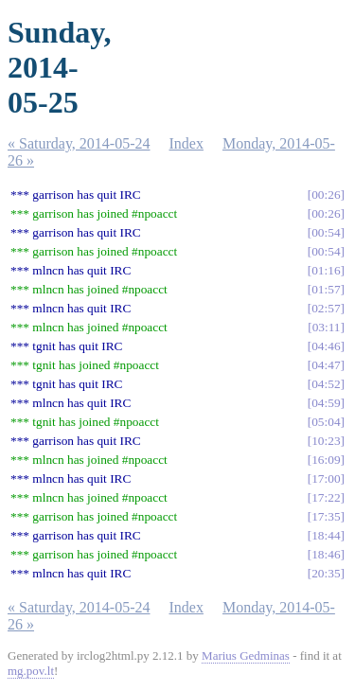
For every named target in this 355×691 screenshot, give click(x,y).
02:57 (325, 308)
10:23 (325, 441)
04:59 (325, 403)
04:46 (325, 346)
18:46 (325, 554)
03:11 (326, 327)
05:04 (325, 422)
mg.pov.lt (31, 671)
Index (186, 143)
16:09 (325, 459)
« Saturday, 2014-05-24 (79, 143)
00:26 (325, 194)
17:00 (325, 478)
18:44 (325, 535)
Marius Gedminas (246, 655)
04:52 (325, 384)
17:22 (325, 497)
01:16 (325, 270)
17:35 (325, 516)
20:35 (325, 573)
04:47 (325, 365)
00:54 (325, 232)
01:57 (325, 289)
